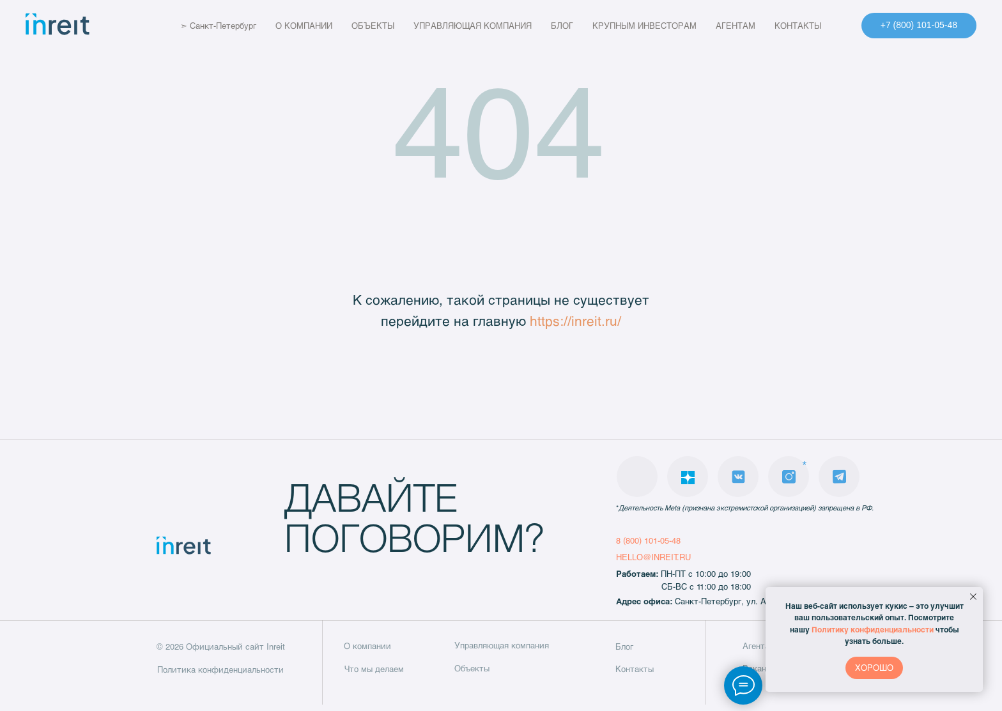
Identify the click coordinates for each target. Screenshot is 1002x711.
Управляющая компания (501, 645)
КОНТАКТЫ (807, 25)
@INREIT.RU (667, 557)
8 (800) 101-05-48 (648, 540)
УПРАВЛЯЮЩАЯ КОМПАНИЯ (482, 25)
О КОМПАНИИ (313, 25)
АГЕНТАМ (745, 25)
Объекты (471, 668)
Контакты (634, 669)
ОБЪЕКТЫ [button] (382, 25)
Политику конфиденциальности (873, 629)
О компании (367, 646)
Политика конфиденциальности (220, 669)
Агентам (759, 646)
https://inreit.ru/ (575, 320)
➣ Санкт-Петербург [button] (209, 25)
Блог (624, 646)
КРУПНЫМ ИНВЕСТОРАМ (654, 25)
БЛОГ (571, 25)
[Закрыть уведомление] (973, 596)
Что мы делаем (374, 669)
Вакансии (762, 668)
